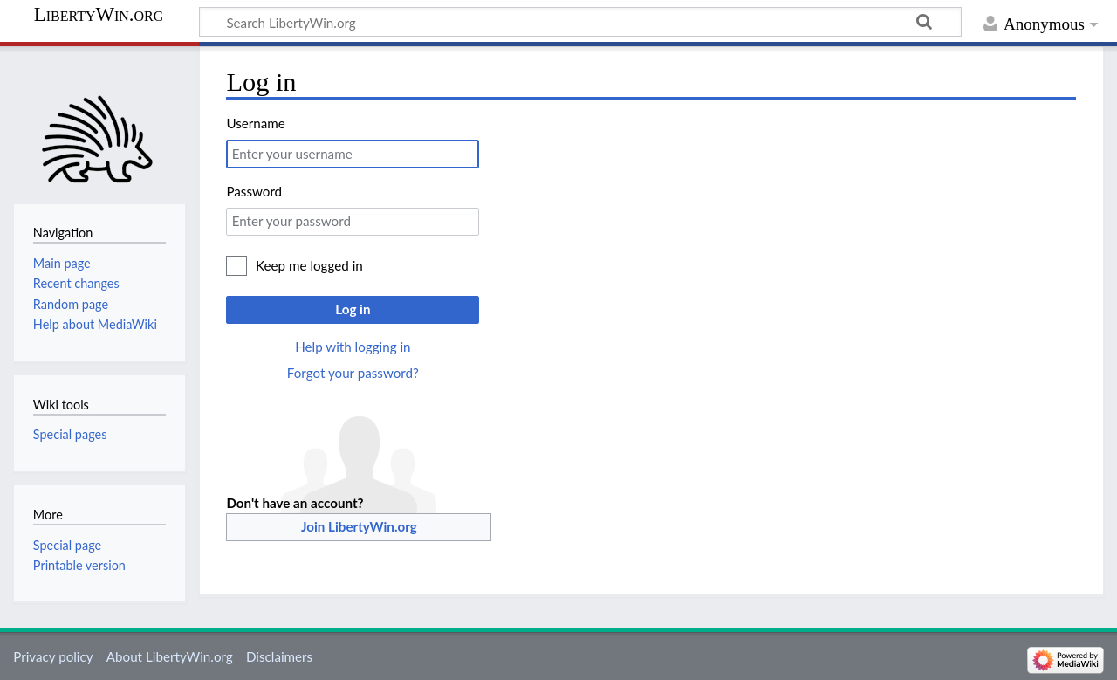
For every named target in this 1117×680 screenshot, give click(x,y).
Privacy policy (53, 656)
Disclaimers (279, 656)
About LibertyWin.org (169, 656)
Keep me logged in (309, 265)
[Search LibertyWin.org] (580, 22)
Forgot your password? (353, 373)
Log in (352, 309)
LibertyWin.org (99, 15)
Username (255, 123)
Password (254, 191)
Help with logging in (352, 346)
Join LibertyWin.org (359, 526)
